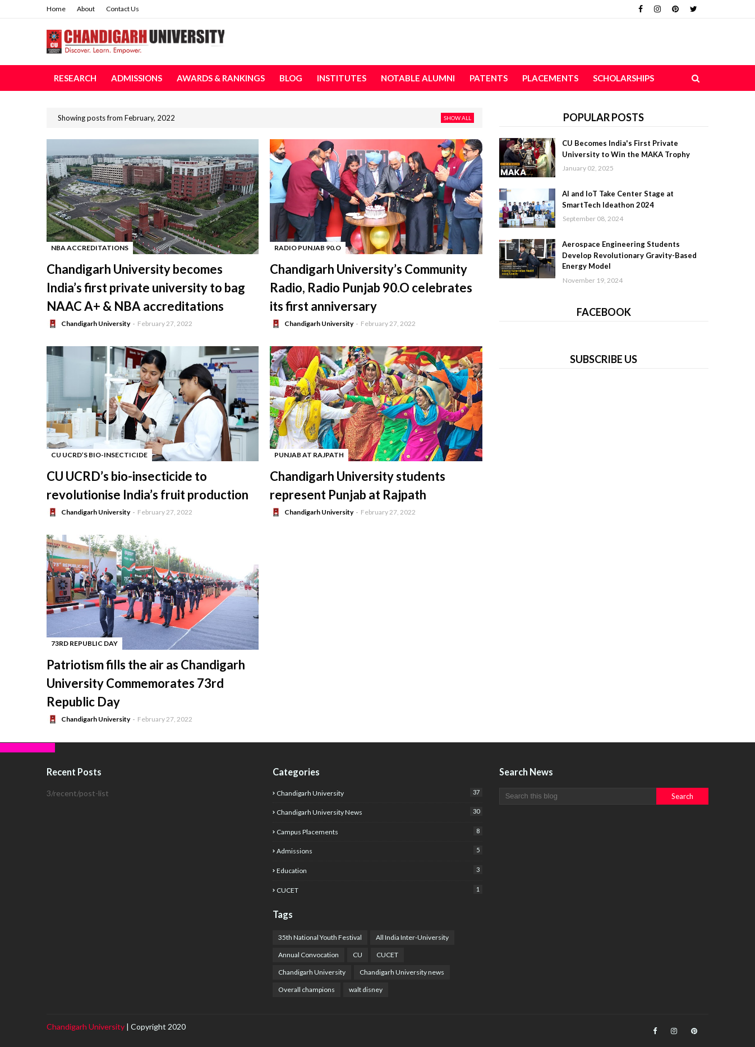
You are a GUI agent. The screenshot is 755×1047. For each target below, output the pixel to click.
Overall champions (306, 989)
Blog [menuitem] (290, 78)
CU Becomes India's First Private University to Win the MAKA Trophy (626, 149)
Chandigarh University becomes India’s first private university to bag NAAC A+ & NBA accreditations (146, 287)
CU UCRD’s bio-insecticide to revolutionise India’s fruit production (147, 485)
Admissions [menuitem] (136, 78)
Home (56, 8)
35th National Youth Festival (320, 937)
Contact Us (122, 8)
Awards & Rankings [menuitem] (221, 78)
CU (357, 954)
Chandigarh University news (379, 811)
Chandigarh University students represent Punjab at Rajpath (357, 485)
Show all (457, 117)
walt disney (366, 989)
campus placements (379, 831)
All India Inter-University (412, 937)
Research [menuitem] (75, 78)
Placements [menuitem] (550, 78)
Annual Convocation (308, 954)
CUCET (379, 889)
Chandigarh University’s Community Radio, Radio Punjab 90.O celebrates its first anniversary (371, 287)
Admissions (379, 850)
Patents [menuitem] (488, 78)
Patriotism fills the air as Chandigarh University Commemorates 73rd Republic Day (146, 683)
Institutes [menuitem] (341, 78)
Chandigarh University (95, 323)
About (86, 8)
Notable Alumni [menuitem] (418, 78)
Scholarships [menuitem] (623, 78)
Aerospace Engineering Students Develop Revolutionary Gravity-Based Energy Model (629, 255)
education (379, 870)
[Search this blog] (577, 796)
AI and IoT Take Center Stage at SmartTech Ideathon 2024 (618, 199)
